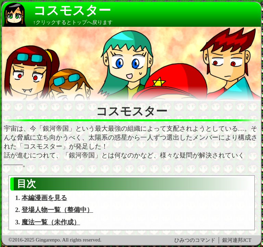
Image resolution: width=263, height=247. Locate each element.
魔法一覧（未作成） (51, 222)
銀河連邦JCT (236, 240)
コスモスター (72, 10)
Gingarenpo (48, 240)
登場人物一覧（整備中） (57, 209)
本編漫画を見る (44, 197)
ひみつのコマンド (194, 240)
